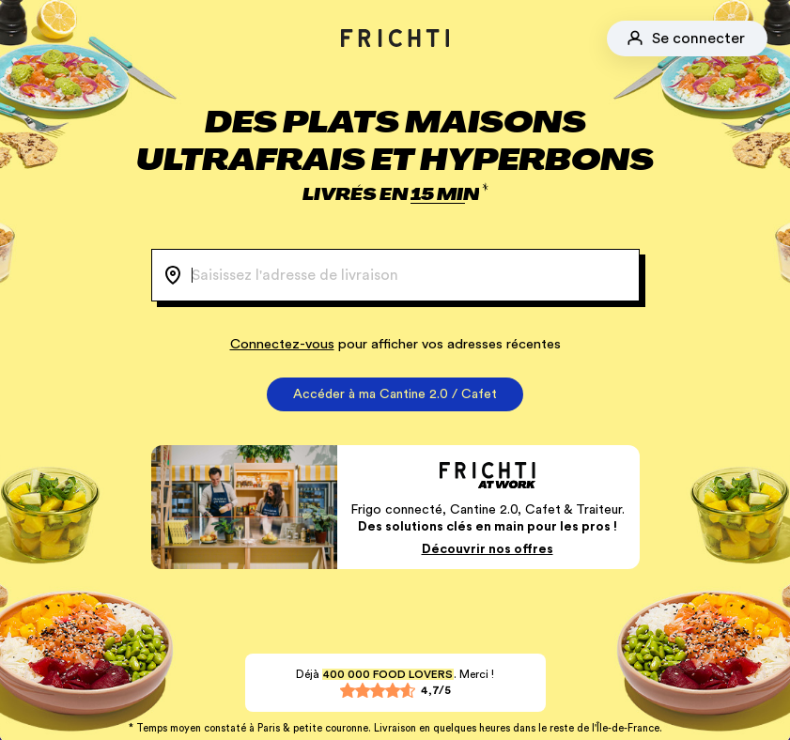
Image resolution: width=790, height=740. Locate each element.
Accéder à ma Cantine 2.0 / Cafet (395, 394)
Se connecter (698, 38)
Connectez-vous (282, 344)
